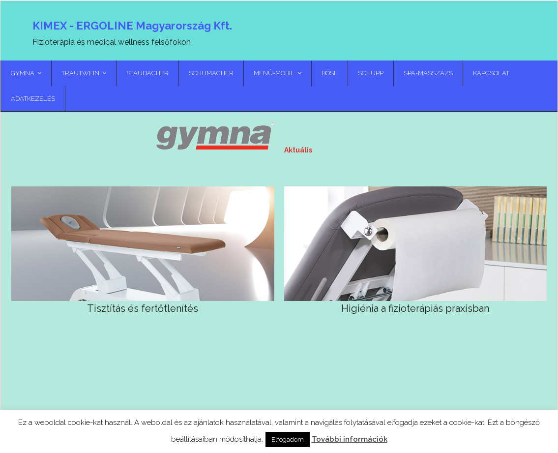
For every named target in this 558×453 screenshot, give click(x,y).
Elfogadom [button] (287, 439)
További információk (349, 439)
